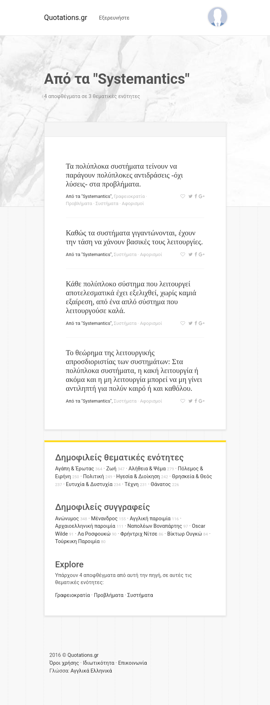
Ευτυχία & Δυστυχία (89, 484)
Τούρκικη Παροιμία (77, 541)
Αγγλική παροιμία (150, 519)
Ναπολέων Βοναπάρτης (154, 526)
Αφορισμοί (133, 203)
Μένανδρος (104, 519)
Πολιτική (93, 477)
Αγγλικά (80, 671)
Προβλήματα (79, 203)
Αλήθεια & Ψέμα (146, 469)
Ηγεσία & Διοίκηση (138, 477)
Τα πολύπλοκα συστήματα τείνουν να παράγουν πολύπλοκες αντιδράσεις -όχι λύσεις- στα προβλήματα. (124, 175)
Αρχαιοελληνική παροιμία (85, 526)
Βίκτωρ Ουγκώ (184, 534)
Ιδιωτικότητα (98, 663)
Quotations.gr (65, 17)
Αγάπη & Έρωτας (74, 469)
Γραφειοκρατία (129, 196)
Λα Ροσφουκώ (94, 534)
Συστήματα (107, 203)
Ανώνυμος (67, 519)
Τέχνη (131, 484)
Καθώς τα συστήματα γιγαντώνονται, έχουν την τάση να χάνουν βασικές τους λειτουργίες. (134, 237)
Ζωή (111, 469)
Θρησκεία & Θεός (192, 477)
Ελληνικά (101, 671)
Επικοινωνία (132, 663)
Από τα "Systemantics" (89, 196)
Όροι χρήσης (64, 663)
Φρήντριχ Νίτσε (138, 534)
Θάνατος (161, 484)
